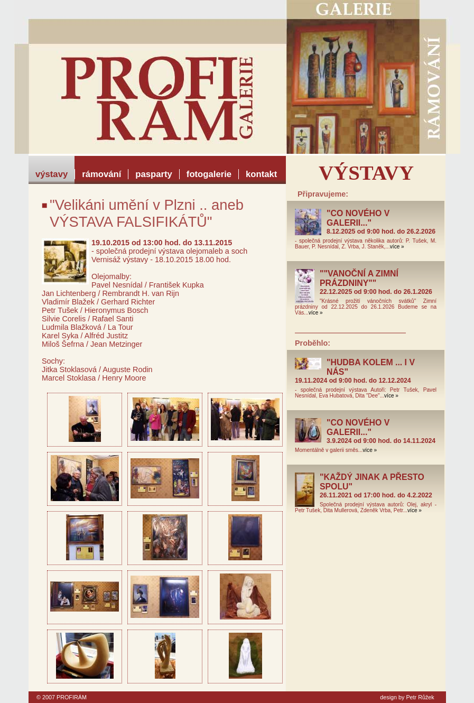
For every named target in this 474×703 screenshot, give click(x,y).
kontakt (261, 174)
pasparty (153, 174)
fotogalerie (209, 174)
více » (397, 246)
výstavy (51, 174)
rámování (101, 174)
